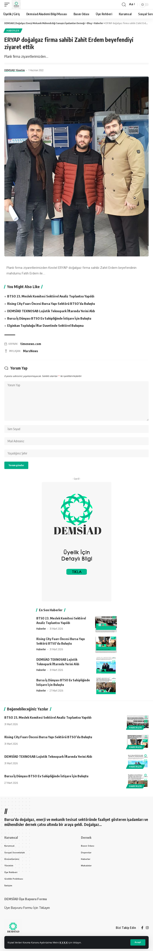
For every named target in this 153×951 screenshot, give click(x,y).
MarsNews (30, 351)
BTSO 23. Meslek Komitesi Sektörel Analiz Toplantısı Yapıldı (50, 296)
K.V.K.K (64, 942)
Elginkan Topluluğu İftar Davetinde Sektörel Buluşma (45, 325)
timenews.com (30, 344)
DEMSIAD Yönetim (14, 70)
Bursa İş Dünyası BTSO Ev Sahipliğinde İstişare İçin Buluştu (49, 318)
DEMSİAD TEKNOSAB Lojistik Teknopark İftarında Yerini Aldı (51, 311)
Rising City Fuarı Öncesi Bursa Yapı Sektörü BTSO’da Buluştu (51, 303)
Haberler (13, 30)
